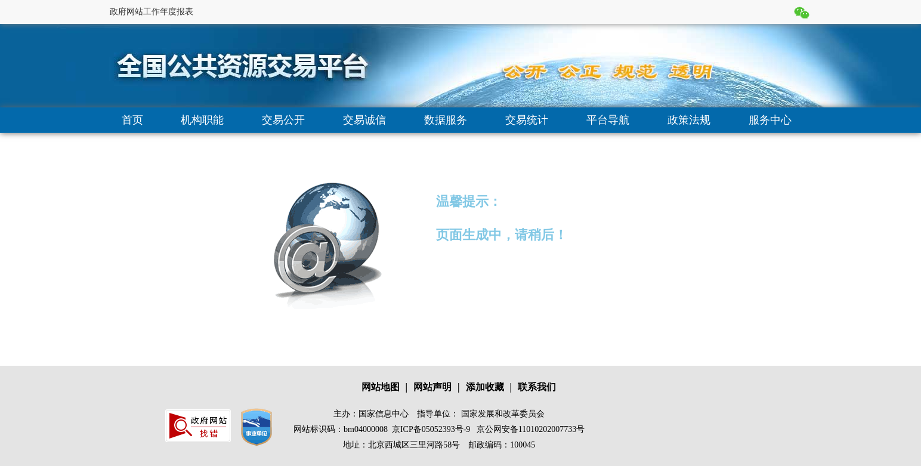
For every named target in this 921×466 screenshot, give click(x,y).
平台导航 (607, 120)
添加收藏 (485, 387)
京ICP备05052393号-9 (431, 429)
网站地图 (380, 387)
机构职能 (202, 120)
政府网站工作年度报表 (151, 11)
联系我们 (537, 387)
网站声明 (432, 387)
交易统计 (526, 120)
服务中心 (770, 120)
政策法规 (688, 120)
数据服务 (445, 120)
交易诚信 (364, 120)
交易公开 (283, 120)
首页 (132, 120)
